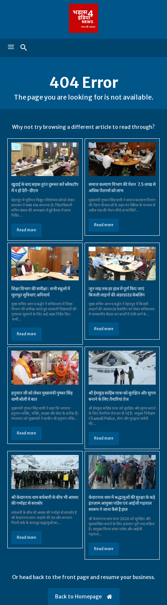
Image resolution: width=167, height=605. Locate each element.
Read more (26, 230)
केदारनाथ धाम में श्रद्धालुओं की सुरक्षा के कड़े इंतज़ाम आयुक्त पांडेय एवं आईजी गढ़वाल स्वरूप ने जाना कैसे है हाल (122, 503)
